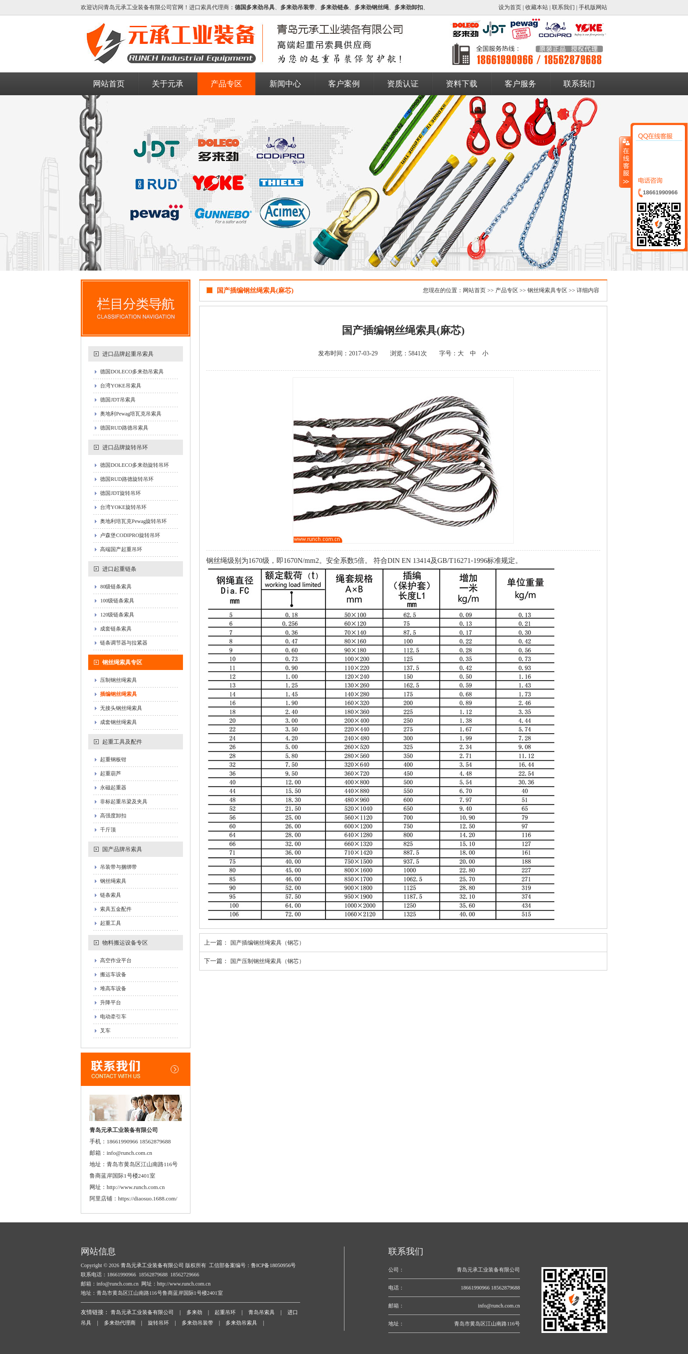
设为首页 (509, 7)
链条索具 (110, 895)
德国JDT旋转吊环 (120, 493)
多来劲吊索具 (241, 1323)
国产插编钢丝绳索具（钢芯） (267, 942)
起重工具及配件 (122, 741)
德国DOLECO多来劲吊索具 (132, 372)
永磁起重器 (113, 787)
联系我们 (563, 7)
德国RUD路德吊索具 (124, 428)
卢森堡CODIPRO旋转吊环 (130, 535)
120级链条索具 (117, 615)
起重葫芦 (110, 773)
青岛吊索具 (261, 1312)
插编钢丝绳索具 (118, 694)
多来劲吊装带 (197, 1323)
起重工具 (110, 923)
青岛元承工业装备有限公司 (151, 1265)
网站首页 (474, 290)
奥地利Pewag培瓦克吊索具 (130, 414)
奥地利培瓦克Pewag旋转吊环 (133, 521)
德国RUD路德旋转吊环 (126, 479)
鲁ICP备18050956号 (273, 1265)
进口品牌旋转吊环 (125, 447)
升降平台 (110, 1002)
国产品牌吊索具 (122, 849)
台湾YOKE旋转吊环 (123, 507)
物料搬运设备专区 (125, 942)
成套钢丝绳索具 (118, 722)
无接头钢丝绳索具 (121, 708)
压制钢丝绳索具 (118, 680)
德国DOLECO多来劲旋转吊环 (134, 465)
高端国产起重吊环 (121, 549)
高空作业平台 (116, 960)
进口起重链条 (119, 569)
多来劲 (194, 1312)
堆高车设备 (113, 988)
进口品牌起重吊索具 (128, 354)
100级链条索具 (117, 601)
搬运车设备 (113, 974)
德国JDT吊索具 (118, 400)
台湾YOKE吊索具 (120, 386)
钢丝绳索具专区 (122, 662)
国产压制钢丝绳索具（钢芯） (267, 961)
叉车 (105, 1031)
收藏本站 (536, 7)
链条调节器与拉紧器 (123, 643)
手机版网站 (593, 7)
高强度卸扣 (113, 816)
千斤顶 (108, 830)
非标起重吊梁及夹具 (123, 802)
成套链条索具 (116, 629)
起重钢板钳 (113, 759)
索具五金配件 (116, 909)
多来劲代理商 (120, 1323)
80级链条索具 (116, 587)
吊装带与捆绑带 (118, 867)
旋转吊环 (158, 1323)
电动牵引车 (113, 1017)
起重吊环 (225, 1312)
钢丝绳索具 (113, 881)
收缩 (625, 162)
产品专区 (506, 290)
